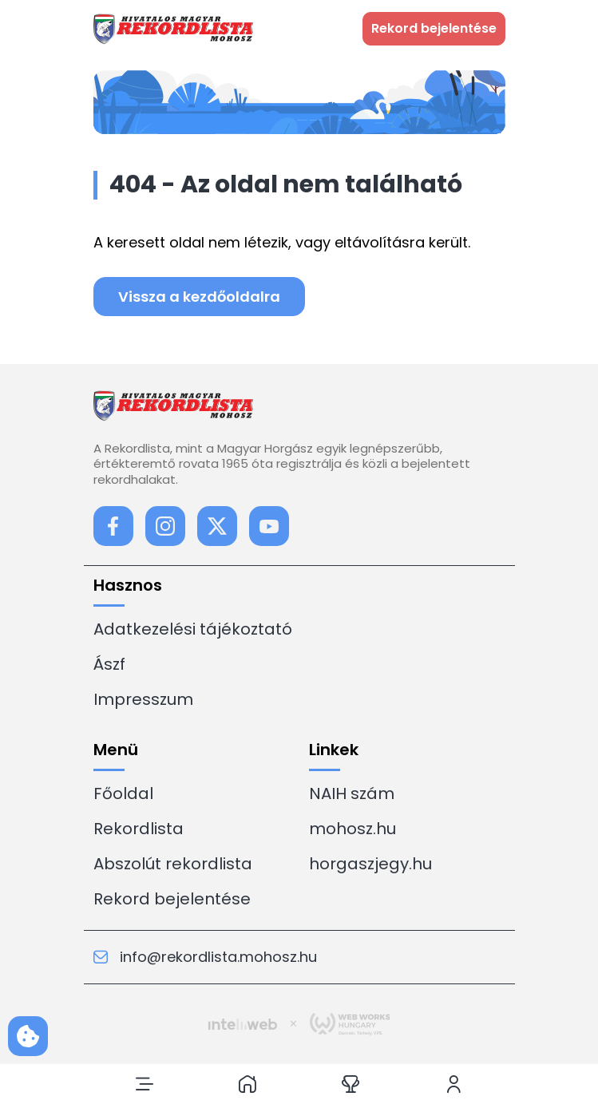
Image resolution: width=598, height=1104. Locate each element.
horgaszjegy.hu (370, 864)
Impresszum (143, 699)
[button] (144, 1084)
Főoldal (123, 793)
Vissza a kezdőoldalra (199, 297)
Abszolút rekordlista (172, 864)
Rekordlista (138, 828)
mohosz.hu (352, 828)
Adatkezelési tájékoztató (192, 629)
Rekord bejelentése (172, 899)
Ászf (109, 664)
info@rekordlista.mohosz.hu (205, 957)
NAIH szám (351, 793)
